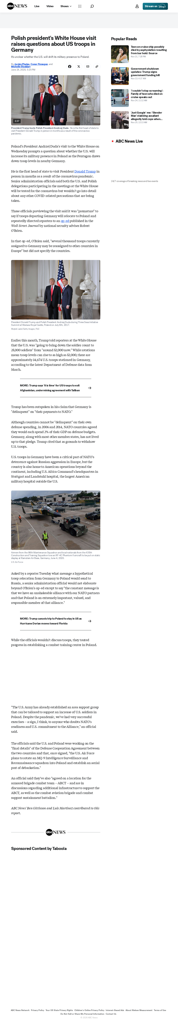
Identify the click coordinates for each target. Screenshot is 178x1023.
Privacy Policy (37, 1010)
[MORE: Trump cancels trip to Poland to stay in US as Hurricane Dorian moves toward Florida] (55, 621)
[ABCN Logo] (17, 6)
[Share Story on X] (78, 66)
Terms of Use (160, 1010)
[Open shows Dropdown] (65, 6)
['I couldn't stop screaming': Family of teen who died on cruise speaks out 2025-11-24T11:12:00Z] (139, 98)
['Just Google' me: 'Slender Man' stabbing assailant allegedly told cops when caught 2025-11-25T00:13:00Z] (139, 120)
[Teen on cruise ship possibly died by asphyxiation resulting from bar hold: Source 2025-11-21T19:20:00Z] (139, 54)
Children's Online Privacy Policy (89, 1010)
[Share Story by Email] (87, 66)
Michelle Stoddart (20, 66)
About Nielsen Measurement (139, 1010)
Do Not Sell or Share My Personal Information (82, 1014)
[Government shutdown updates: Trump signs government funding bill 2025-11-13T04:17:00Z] (139, 76)
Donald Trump (85, 171)
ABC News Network (20, 1010)
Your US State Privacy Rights (59, 1010)
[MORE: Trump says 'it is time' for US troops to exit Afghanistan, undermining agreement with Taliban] (55, 388)
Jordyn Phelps (21, 64)
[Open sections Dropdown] (79, 6)
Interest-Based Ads (115, 1010)
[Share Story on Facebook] (69, 66)
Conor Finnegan (39, 64)
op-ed (65, 220)
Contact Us (111, 1014)
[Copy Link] (96, 66)
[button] (92, 6)
